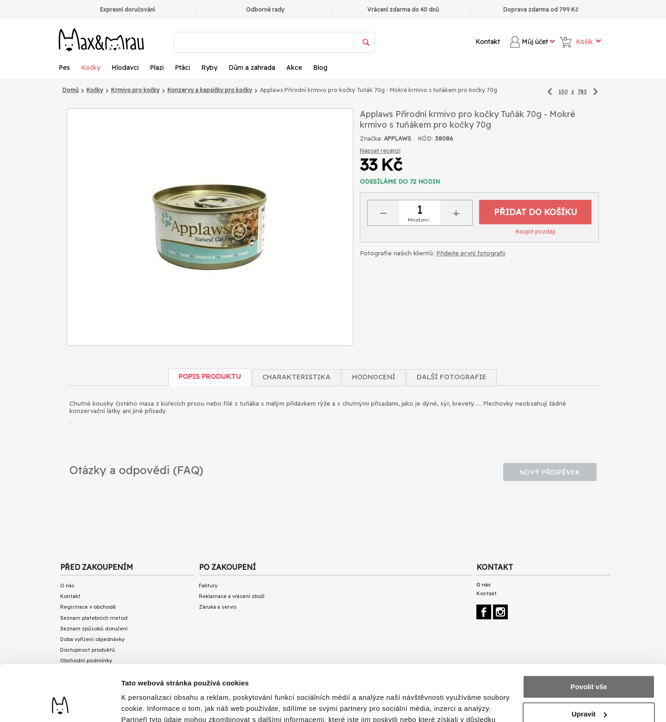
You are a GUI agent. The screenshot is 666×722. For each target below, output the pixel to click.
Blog (320, 67)
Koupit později (535, 231)
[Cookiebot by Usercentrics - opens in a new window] (59, 704)
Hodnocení (373, 376)
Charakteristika (296, 376)
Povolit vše (588, 634)
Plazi (157, 67)
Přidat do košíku (535, 212)
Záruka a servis (218, 607)
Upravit (589, 661)
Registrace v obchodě (88, 607)
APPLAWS (397, 138)
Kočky (90, 67)
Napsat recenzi (380, 150)
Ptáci (182, 67)
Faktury (208, 585)
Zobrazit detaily (147, 704)
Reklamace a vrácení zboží (232, 596)
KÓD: (425, 138)
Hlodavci (125, 67)
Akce (294, 67)
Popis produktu (210, 376)
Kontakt (487, 41)
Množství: (419, 220)
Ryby (209, 67)
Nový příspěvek (549, 472)
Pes (64, 67)
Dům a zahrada (251, 67)
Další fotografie (452, 376)
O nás (67, 585)
